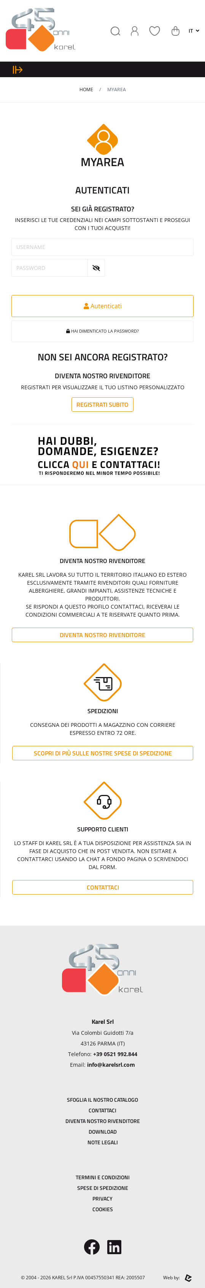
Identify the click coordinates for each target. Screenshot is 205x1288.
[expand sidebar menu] (18, 69)
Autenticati (103, 306)
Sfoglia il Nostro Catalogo (102, 1100)
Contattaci (103, 887)
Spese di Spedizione (102, 1188)
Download (103, 1132)
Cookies (102, 1209)
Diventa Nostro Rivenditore (102, 634)
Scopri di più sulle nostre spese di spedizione (103, 753)
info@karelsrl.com (111, 1064)
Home (86, 89)
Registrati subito (102, 404)
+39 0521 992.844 (115, 1054)
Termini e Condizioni (103, 1177)
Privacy (102, 1198)
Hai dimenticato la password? (102, 331)
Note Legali (102, 1142)
